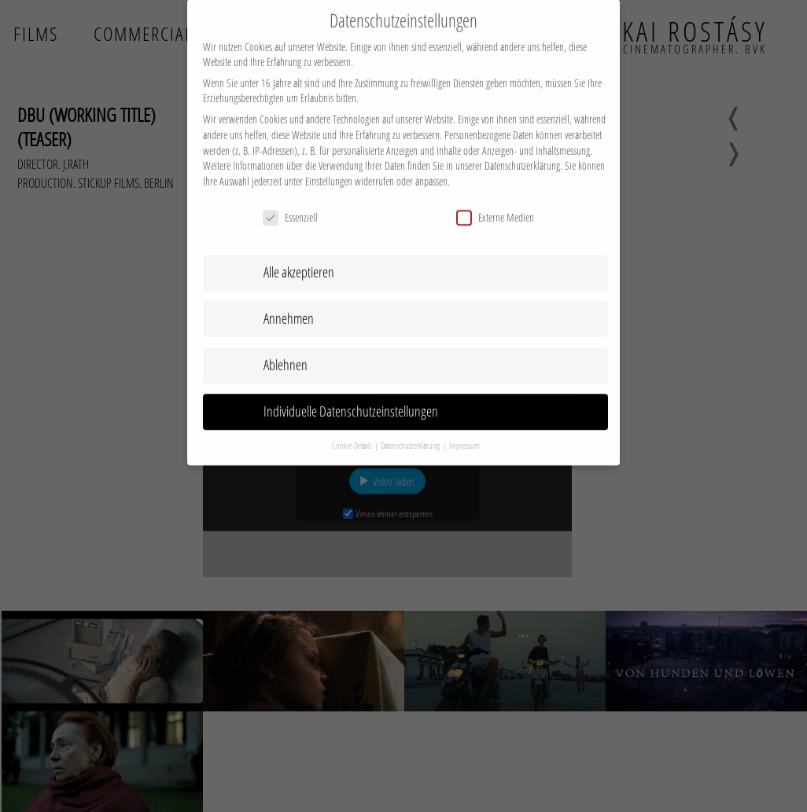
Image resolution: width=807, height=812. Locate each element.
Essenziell (290, 204)
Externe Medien (495, 204)
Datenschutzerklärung (522, 152)
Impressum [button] (464, 433)
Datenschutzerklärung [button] (411, 433)
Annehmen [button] (288, 305)
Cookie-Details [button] (352, 433)
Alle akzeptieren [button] (298, 259)
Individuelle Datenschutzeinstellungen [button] (350, 398)
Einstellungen (328, 168)
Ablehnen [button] (285, 352)
